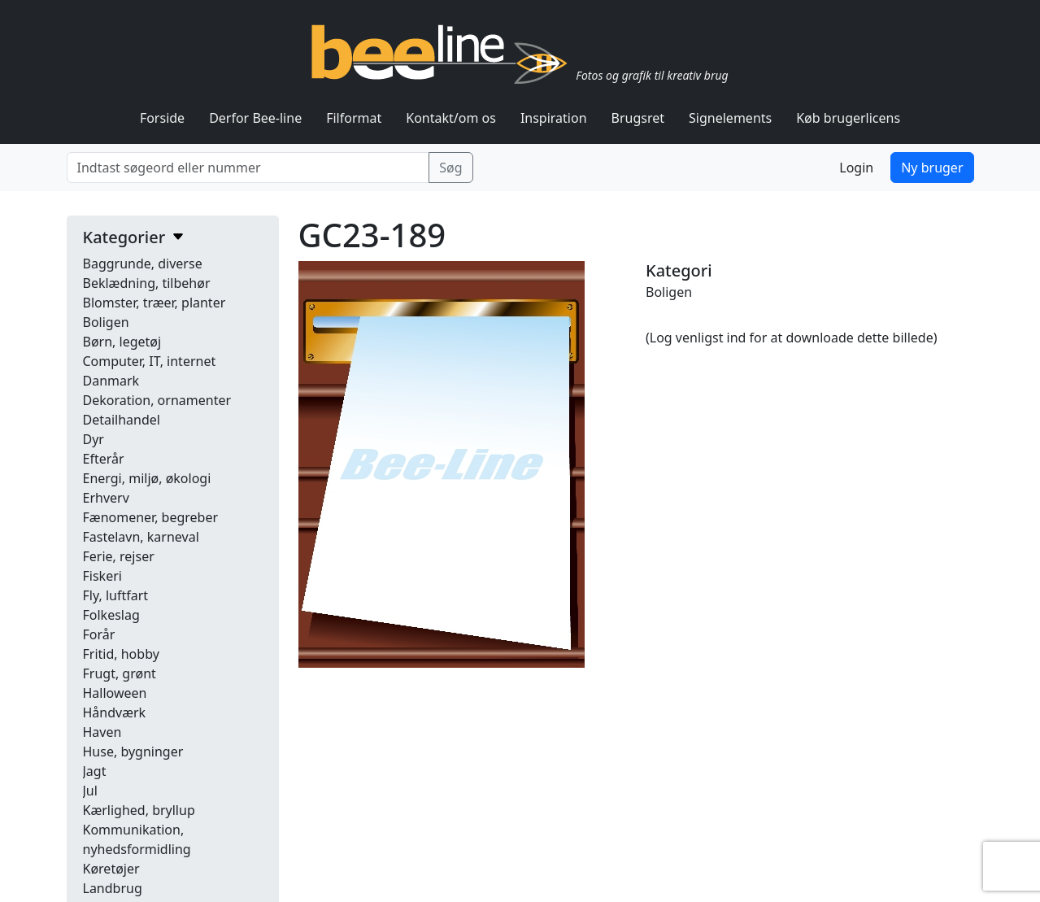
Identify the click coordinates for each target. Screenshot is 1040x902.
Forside (162, 118)
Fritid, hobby (121, 654)
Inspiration (553, 118)
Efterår (103, 459)
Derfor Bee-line (255, 118)
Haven (102, 732)
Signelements (730, 118)
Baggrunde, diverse (142, 263)
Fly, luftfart (116, 595)
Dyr (93, 439)
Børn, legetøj (122, 342)
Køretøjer (111, 869)
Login (856, 167)
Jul (90, 791)
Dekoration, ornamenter (157, 400)
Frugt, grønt (119, 673)
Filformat (353, 118)
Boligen (106, 322)
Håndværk (114, 712)
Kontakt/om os (451, 118)
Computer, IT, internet (149, 361)
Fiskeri (102, 576)
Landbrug (112, 888)
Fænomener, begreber (151, 517)
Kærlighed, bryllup (139, 810)
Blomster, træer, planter (154, 303)
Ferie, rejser (118, 556)
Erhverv (106, 498)
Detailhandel (121, 420)
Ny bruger (932, 167)
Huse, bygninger (133, 751)
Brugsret (638, 118)
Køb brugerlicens (848, 118)
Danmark (111, 381)
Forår (99, 634)
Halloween (115, 693)
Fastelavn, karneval (141, 537)
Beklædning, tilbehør (147, 283)
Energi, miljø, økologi (147, 478)
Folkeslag (111, 615)
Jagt (95, 771)
